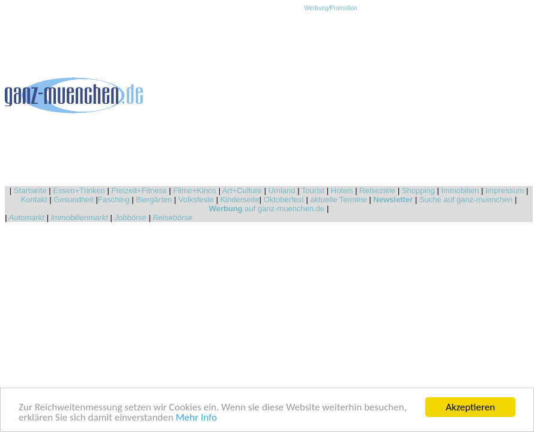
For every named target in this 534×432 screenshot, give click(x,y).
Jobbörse (130, 217)
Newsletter (393, 199)
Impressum (504, 190)
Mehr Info (196, 418)
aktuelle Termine (339, 199)
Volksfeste (196, 199)
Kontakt (34, 199)
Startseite (30, 190)
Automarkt (26, 217)
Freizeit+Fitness (138, 190)
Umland (282, 190)
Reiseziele (377, 190)
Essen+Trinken (79, 190)
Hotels (342, 190)
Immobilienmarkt (79, 217)
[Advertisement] (331, 95)
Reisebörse (172, 217)
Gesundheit (73, 199)
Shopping (418, 190)
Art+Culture (242, 190)
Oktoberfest (284, 199)
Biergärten (154, 199)
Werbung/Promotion (330, 8)
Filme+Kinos (194, 190)
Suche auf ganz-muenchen (465, 199)
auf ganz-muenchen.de (267, 208)
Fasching (114, 199)
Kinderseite (239, 199)
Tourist (313, 190)
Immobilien (460, 190)
